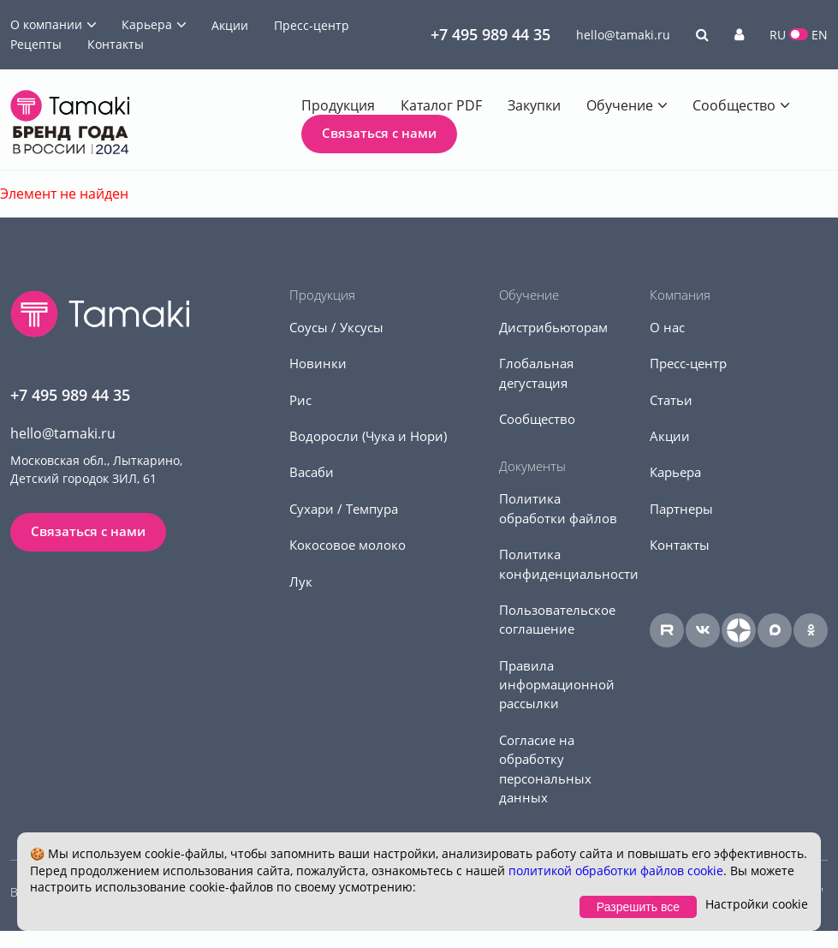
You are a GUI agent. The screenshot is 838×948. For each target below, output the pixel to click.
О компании (46, 24)
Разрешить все (638, 907)
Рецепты (36, 44)
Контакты (115, 44)
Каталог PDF (441, 105)
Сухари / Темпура (343, 508)
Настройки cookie (756, 904)
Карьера (147, 24)
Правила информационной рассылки (557, 684)
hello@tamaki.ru (623, 35)
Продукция (338, 105)
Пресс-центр (311, 25)
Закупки (534, 105)
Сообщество (734, 105)
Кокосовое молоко (347, 544)
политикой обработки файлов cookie (615, 870)
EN (819, 35)
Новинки (318, 363)
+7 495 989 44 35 (490, 34)
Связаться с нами (379, 132)
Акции (229, 25)
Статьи (671, 399)
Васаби (311, 471)
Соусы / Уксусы (336, 327)
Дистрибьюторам (553, 327)
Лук (300, 581)
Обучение (619, 105)
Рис (300, 399)
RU (778, 35)
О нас (667, 327)
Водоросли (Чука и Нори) (368, 435)
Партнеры (681, 508)
